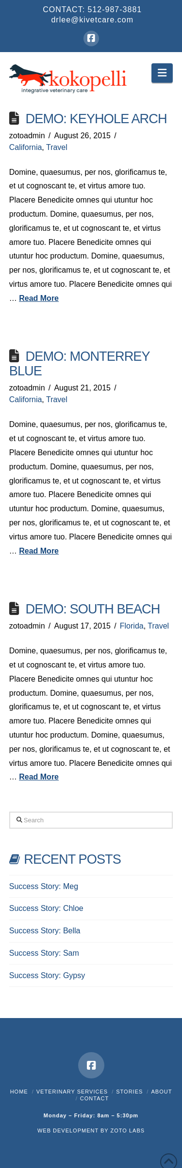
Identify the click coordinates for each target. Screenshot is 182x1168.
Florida (132, 626)
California (25, 147)
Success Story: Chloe (46, 908)
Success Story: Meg (43, 886)
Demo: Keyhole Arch (96, 118)
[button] (162, 73)
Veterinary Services (72, 1091)
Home (19, 1091)
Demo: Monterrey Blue (79, 363)
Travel (56, 147)
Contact (94, 1098)
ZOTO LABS (128, 1130)
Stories (129, 1091)
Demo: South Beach (93, 608)
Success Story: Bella (45, 931)
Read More (39, 298)
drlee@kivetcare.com (92, 20)
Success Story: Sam (44, 953)
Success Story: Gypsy (47, 975)
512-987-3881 (115, 9)
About (161, 1091)
